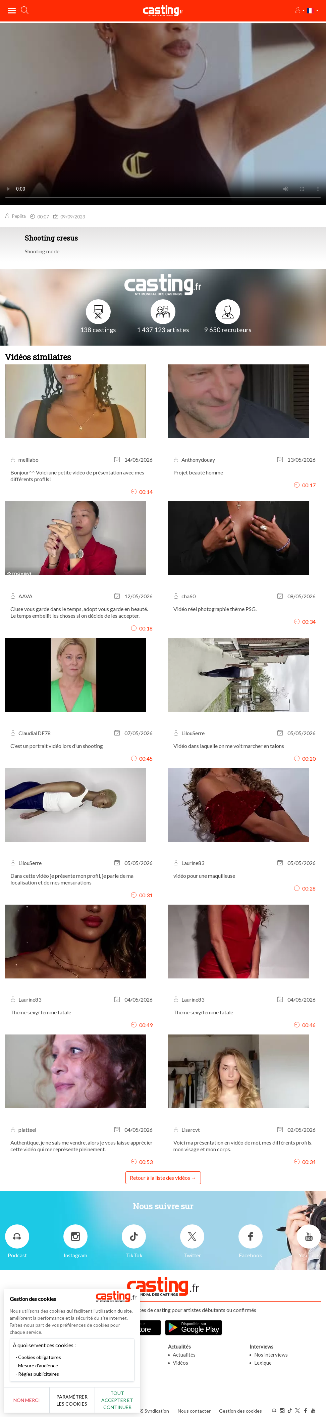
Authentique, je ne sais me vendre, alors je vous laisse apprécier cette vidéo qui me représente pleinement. (81, 1145)
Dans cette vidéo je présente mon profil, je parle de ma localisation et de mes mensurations (71, 878)
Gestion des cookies (240, 1410)
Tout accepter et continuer (121, 1400)
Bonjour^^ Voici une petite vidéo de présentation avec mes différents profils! (77, 475)
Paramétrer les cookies (74, 1400)
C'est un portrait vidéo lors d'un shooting (56, 746)
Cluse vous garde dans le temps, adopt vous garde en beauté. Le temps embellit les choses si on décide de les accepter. (79, 612)
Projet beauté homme (198, 472)
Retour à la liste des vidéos (160, 1177)
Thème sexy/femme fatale (203, 1012)
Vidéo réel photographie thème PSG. (215, 609)
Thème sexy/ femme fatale (40, 1012)
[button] (300, 10)
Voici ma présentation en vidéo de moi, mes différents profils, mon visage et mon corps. (242, 1145)
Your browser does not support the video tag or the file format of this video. (163, 113)
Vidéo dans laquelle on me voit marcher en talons (228, 746)
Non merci (27, 1400)
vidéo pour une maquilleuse (204, 875)
